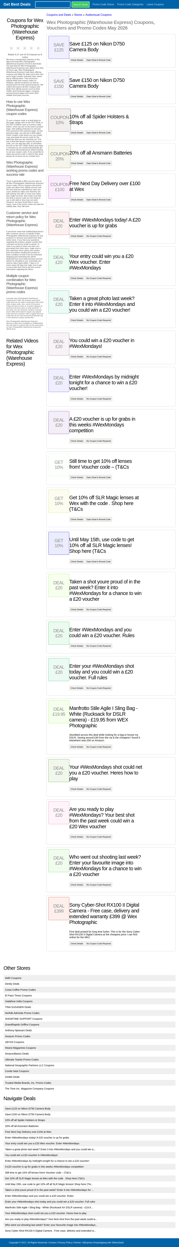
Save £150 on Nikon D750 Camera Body (28, 1114)
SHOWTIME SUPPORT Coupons (23, 1018)
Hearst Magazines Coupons (20, 1047)
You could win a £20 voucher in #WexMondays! (31, 1155)
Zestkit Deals (12, 1077)
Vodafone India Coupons (19, 1001)
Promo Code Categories (130, 4)
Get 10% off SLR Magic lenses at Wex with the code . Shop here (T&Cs (45, 1178)
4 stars (31, 48)
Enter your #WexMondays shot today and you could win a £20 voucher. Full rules (50, 1201)
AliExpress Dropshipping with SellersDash (103, 1242)
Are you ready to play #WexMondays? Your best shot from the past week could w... (51, 1219)
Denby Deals (12, 983)
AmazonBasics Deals (17, 1053)
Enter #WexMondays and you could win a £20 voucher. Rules (39, 1196)
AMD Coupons (13, 978)
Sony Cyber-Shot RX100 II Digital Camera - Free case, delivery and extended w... (50, 1230)
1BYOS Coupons (14, 1042)
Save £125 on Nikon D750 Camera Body (28, 1108)
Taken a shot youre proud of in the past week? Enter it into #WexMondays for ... (49, 1190)
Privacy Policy (65, 1242)
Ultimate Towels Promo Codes (22, 1059)
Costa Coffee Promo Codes (20, 989)
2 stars (18, 48)
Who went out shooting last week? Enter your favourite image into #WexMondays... (51, 1225)
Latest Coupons (155, 4)
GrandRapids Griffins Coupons (22, 1024)
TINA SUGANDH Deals (18, 1007)
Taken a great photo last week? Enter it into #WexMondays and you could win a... (50, 1149)
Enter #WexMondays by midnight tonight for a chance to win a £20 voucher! (47, 1161)
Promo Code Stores (103, 4)
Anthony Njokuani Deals (18, 1030)
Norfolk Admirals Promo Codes (22, 1013)
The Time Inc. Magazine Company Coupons (29, 1088)
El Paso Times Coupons (18, 995)
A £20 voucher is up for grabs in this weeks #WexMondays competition (44, 1166)
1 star (11, 48)
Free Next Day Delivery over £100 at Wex (28, 1131)
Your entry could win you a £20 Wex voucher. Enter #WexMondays (42, 1143)
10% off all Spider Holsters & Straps (25, 1120)
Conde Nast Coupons (17, 1071)
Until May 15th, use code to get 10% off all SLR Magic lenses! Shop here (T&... (49, 1184)
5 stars (38, 48)
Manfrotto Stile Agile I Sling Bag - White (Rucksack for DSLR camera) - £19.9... (49, 1207)
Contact (52, 1242)
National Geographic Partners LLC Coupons (29, 1065)
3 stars (25, 48)
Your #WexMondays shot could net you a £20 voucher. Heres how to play (46, 1213)
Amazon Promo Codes (17, 1036)
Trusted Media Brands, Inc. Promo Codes (28, 1082)
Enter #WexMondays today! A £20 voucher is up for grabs (37, 1137)
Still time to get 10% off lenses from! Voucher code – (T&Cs (38, 1172)
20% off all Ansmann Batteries (22, 1126)
